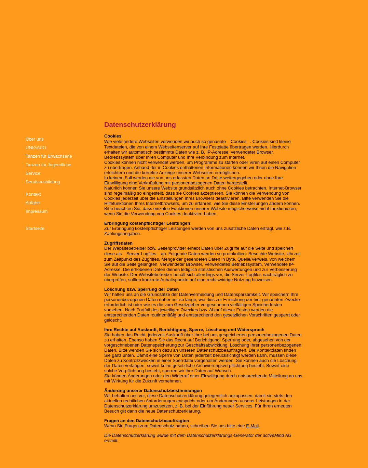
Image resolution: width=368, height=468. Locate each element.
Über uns (35, 139)
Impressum (36, 211)
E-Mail (252, 425)
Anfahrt (33, 202)
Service (33, 173)
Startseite (35, 228)
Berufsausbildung (43, 181)
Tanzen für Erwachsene (49, 156)
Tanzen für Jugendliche (48, 164)
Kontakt (33, 194)
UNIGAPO (36, 147)
